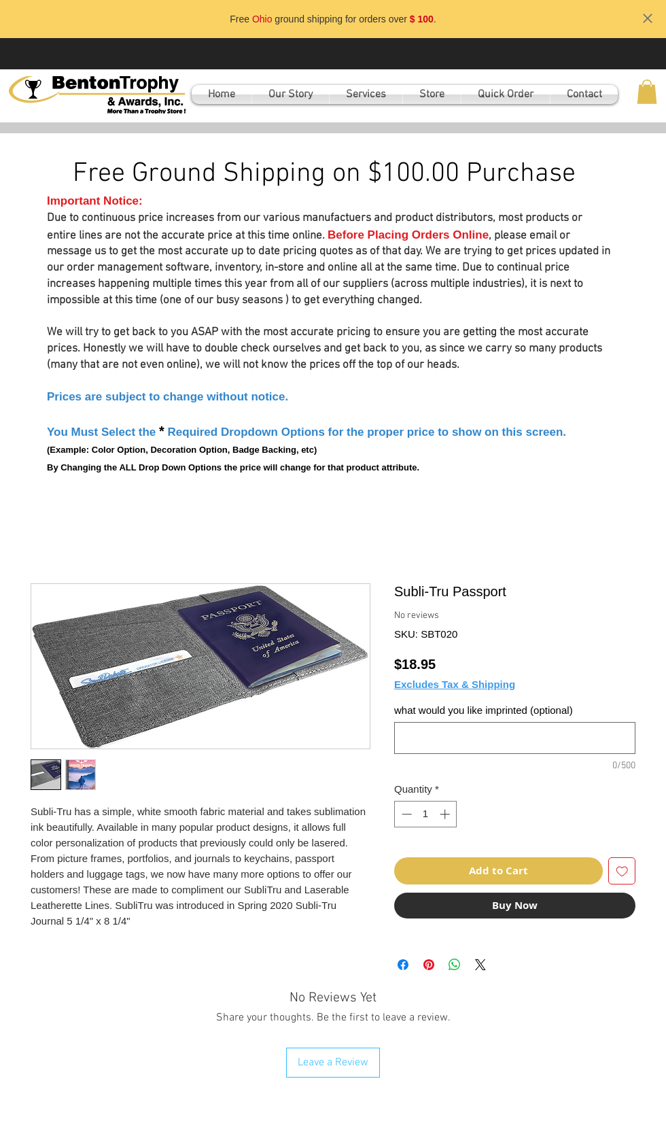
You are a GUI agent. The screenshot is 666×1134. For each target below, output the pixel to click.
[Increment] (446, 814)
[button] (647, 92)
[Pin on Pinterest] (429, 965)
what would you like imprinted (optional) (483, 710)
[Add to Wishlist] (622, 871)
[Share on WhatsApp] (454, 965)
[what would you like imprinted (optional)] (515, 738)
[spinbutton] (426, 814)
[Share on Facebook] (403, 965)
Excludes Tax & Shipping (454, 684)
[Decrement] (405, 814)
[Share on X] (480, 965)
